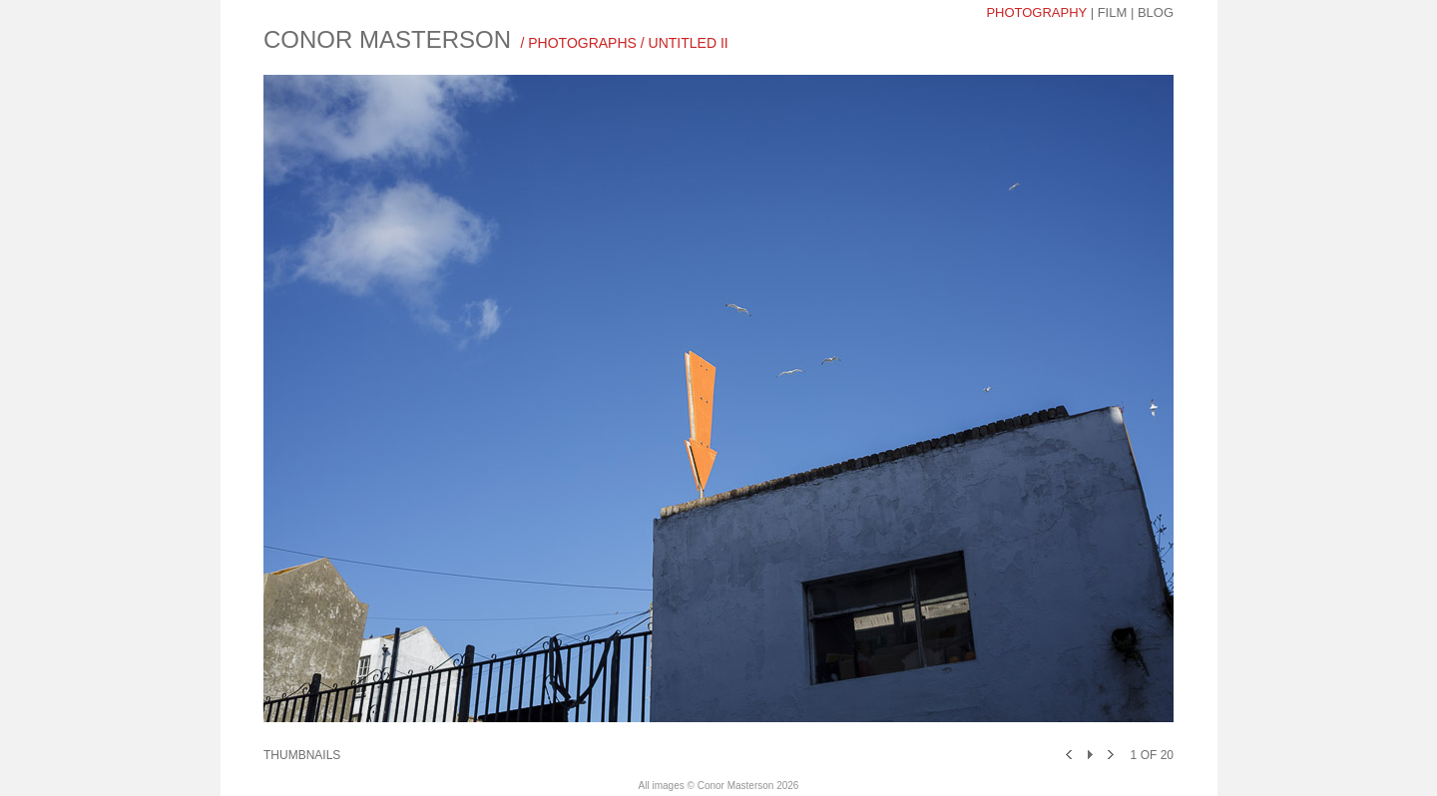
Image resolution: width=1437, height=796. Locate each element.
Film (1113, 12)
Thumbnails (301, 755)
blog (1156, 12)
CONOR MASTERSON (387, 39)
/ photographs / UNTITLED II (623, 43)
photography (1036, 12)
